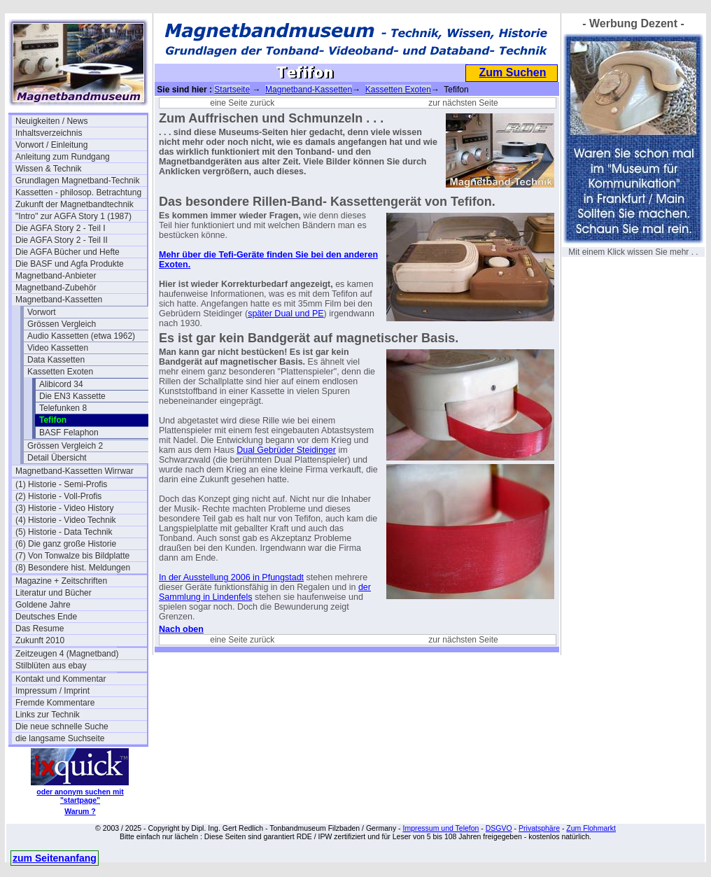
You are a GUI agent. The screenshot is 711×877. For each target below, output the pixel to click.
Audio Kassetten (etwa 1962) (81, 336)
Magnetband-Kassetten (58, 299)
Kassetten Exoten (60, 372)
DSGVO (499, 828)
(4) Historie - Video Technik (65, 520)
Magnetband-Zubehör (55, 288)
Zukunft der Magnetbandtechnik (74, 204)
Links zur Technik (47, 715)
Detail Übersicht (57, 458)
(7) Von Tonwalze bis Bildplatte (72, 556)
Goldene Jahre (43, 605)
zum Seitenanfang (55, 858)
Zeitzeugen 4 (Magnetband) (66, 654)
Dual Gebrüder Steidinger (286, 450)
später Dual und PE (285, 313)
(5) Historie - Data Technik (64, 532)
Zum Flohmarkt (591, 828)
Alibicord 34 (61, 384)
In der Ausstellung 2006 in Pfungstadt (231, 577)
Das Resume (39, 628)
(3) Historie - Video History (64, 508)
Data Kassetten (56, 360)
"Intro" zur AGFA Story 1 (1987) (73, 216)
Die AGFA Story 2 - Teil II (61, 240)
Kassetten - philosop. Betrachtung (78, 192)
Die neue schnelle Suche (61, 726)
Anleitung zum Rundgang (62, 157)
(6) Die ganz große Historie (65, 544)
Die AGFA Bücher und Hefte (67, 252)
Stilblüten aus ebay (50, 666)
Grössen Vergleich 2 (65, 446)
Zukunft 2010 (39, 640)
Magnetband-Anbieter (55, 276)
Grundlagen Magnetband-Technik (77, 180)
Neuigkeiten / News (51, 121)
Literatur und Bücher (53, 593)
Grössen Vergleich (61, 324)
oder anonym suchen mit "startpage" (79, 795)
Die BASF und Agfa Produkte (69, 264)
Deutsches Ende (46, 617)
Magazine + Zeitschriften (61, 581)
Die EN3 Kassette (72, 396)
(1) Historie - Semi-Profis (61, 484)
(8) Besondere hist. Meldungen (72, 568)
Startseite (232, 89)
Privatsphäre (539, 828)
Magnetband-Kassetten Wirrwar (74, 471)
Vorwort (41, 312)
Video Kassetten (57, 348)
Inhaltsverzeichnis (48, 133)
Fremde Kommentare (54, 703)
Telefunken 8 (63, 408)
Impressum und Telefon (440, 828)
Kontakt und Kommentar (60, 679)
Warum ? (80, 811)
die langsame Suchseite (59, 738)
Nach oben (181, 629)
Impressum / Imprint (52, 691)
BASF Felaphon (69, 432)
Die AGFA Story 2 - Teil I (60, 228)
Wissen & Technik (48, 169)
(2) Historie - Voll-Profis (58, 496)
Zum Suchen (512, 72)
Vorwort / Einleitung (51, 145)
